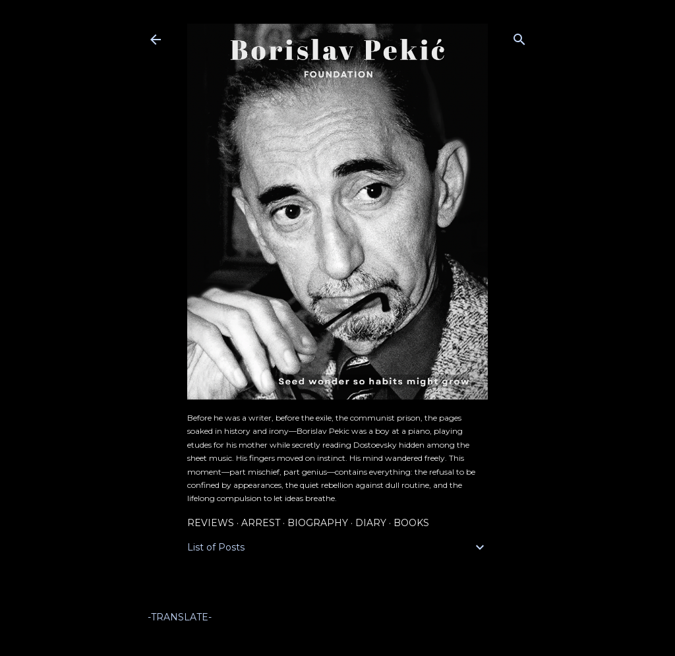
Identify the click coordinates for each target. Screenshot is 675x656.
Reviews (210, 523)
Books (411, 523)
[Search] (519, 36)
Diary (370, 523)
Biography (317, 523)
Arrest (260, 523)
